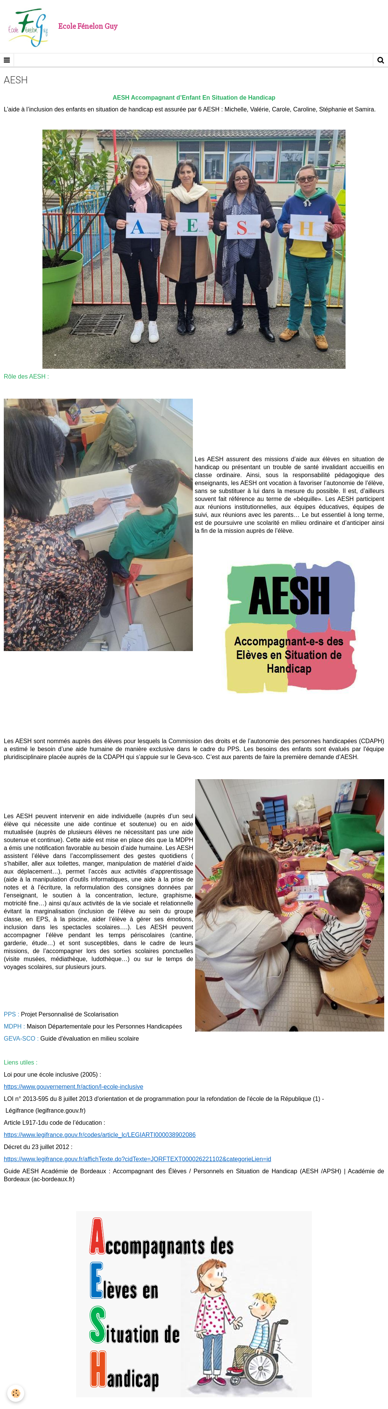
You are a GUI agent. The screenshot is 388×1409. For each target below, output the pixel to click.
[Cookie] (16, 1393)
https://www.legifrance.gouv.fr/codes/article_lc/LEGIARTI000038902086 (100, 1135)
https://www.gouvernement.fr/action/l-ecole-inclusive (73, 1086)
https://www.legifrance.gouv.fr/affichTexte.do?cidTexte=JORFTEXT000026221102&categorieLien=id (137, 1159)
